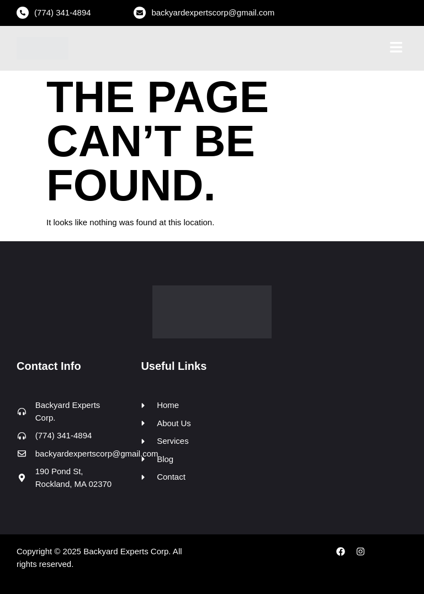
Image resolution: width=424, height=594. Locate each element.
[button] (396, 48)
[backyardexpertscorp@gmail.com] (140, 13)
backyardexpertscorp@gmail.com (212, 12)
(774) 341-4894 (62, 12)
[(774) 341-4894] (23, 13)
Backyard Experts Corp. (127, 551)
